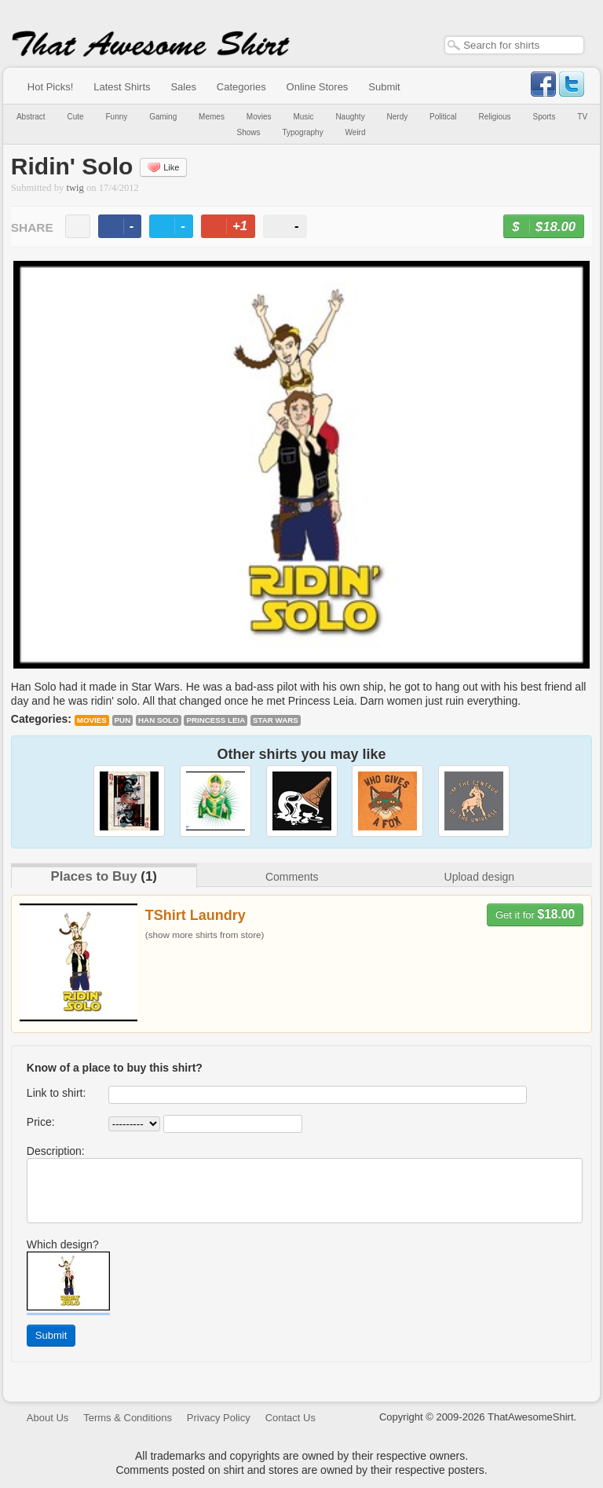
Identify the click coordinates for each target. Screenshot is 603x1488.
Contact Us (290, 1418)
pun (123, 720)
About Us (47, 1418)
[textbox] (514, 45)
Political (442, 116)
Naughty (349, 116)
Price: (41, 1122)
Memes (212, 116)
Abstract (31, 116)
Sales (183, 87)
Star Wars (275, 720)
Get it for (535, 914)
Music (303, 116)
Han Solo (158, 720)
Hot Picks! (50, 87)
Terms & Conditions (127, 1418)
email (77, 226)
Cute (76, 116)
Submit (384, 87)
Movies (259, 116)
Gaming (163, 116)
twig (75, 187)
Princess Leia (215, 720)
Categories (241, 87)
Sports (544, 116)
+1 (234, 228)
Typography (302, 132)
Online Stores (318, 87)
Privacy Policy (218, 1418)
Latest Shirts (121, 87)
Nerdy (397, 116)
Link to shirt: (56, 1093)
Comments (292, 876)
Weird (355, 132)
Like (163, 167)
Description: (56, 1151)
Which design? (63, 1244)
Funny (117, 116)
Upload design (479, 876)
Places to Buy (94, 876)
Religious (494, 116)
